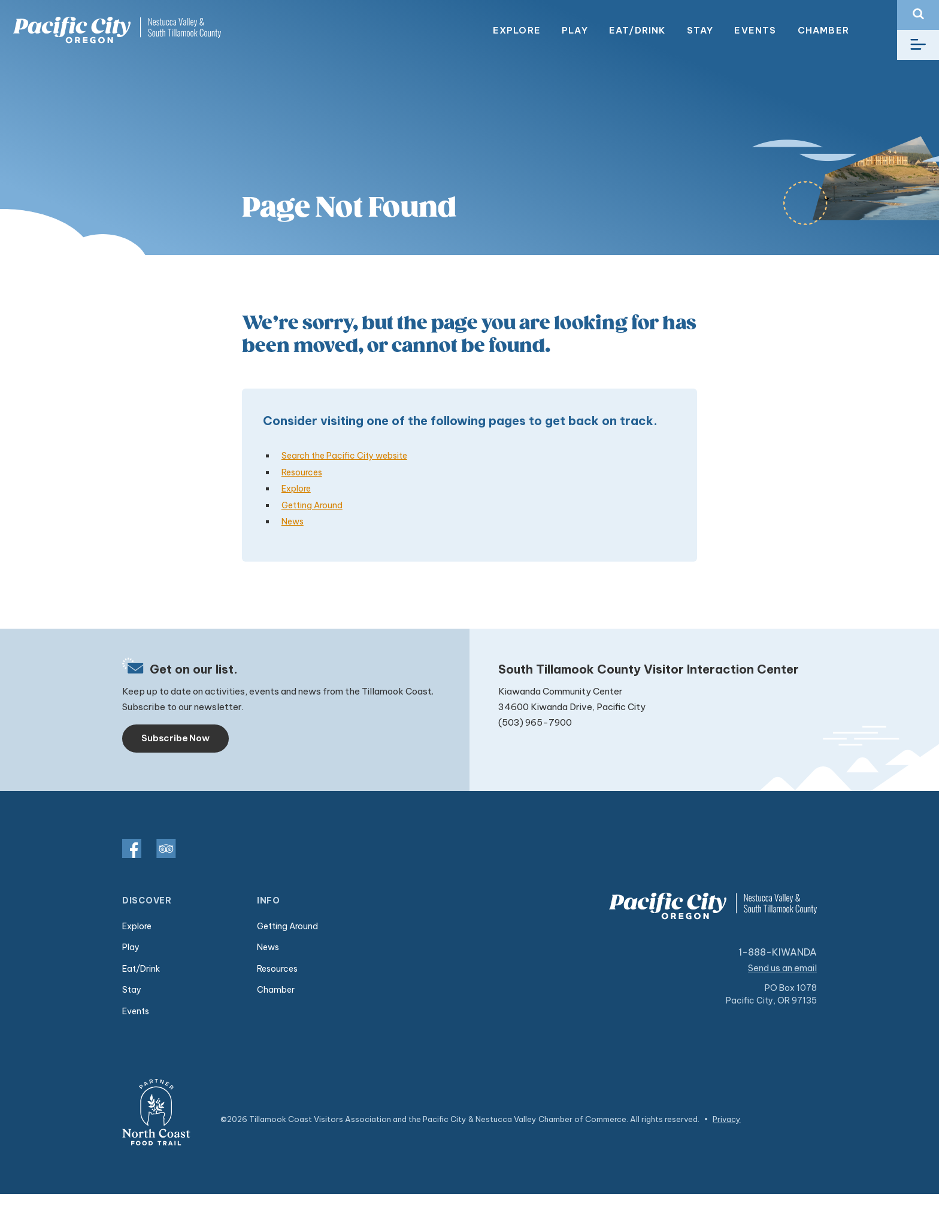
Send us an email (782, 968)
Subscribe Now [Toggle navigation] (175, 738)
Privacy (727, 1119)
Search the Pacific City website (344, 455)
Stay (700, 30)
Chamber (823, 30)
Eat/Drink (637, 30)
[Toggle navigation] (918, 45)
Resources (301, 472)
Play (575, 30)
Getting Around (312, 505)
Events (755, 30)
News (292, 521)
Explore (517, 30)
